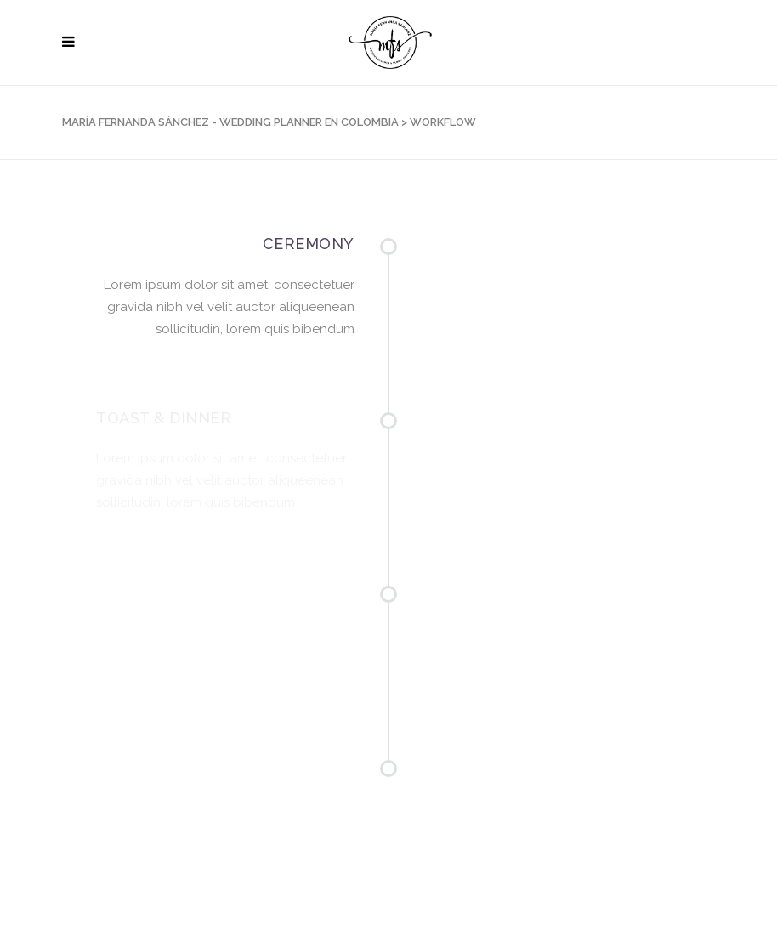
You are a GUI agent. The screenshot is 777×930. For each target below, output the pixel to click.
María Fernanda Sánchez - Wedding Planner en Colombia (230, 122)
